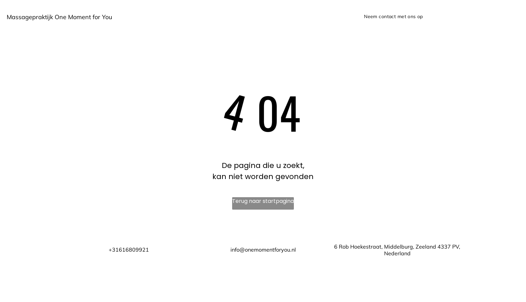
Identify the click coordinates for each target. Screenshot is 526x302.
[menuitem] (393, 16)
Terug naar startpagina (263, 201)
